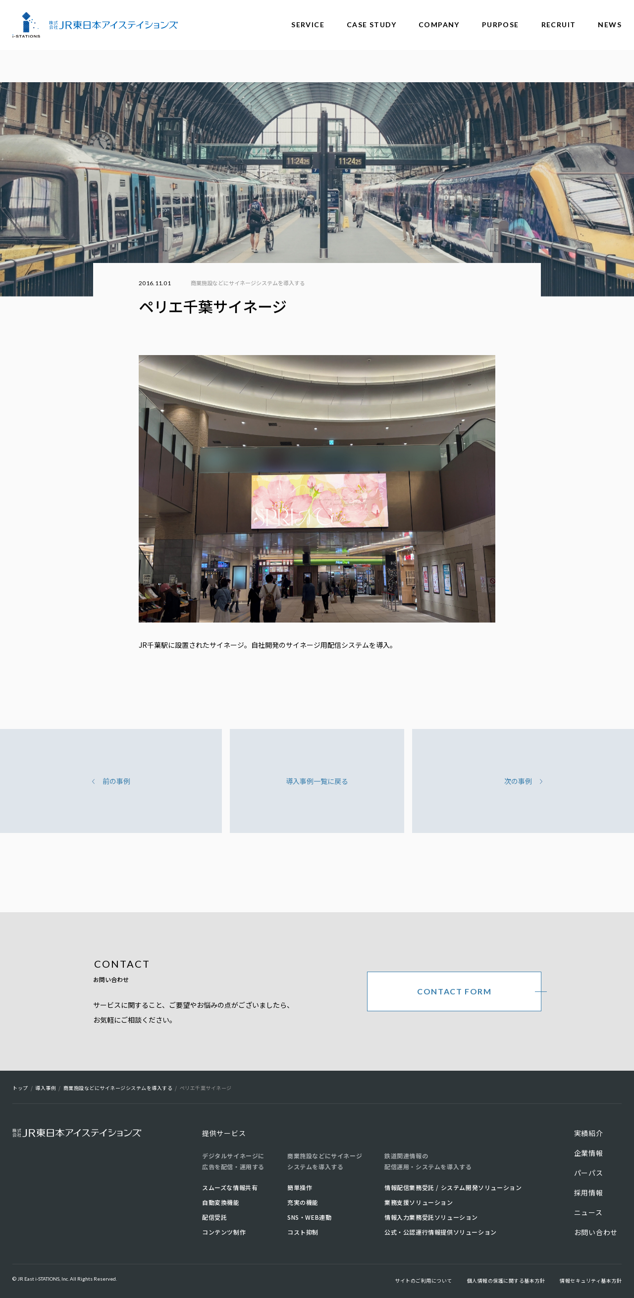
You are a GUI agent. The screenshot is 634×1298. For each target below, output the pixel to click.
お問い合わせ (596, 1232)
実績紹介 (588, 1133)
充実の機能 (302, 1202)
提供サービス (224, 1133)
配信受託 (214, 1217)
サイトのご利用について (423, 1280)
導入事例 (45, 1087)
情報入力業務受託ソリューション (431, 1217)
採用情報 (588, 1192)
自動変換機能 (221, 1202)
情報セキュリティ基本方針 (591, 1280)
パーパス (588, 1173)
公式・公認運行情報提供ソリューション (440, 1232)
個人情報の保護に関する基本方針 (506, 1280)
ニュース (588, 1212)
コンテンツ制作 (224, 1232)
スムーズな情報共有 (230, 1187)
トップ (20, 1087)
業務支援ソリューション (418, 1202)
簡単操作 (299, 1187)
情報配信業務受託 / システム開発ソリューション (453, 1187)
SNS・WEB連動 (309, 1217)
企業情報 (588, 1153)
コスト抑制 (302, 1232)
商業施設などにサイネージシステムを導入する (248, 283)
